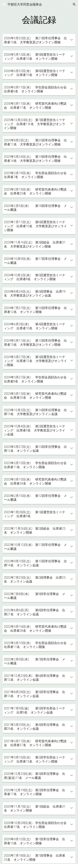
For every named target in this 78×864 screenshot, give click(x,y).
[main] (39, 19)
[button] (4, 4)
